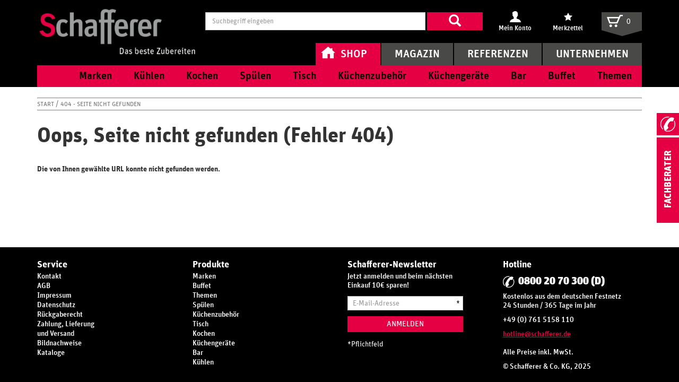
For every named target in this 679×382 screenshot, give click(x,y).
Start (46, 104)
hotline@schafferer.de (537, 334)
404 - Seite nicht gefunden (100, 104)
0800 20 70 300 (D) (561, 281)
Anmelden (405, 324)
